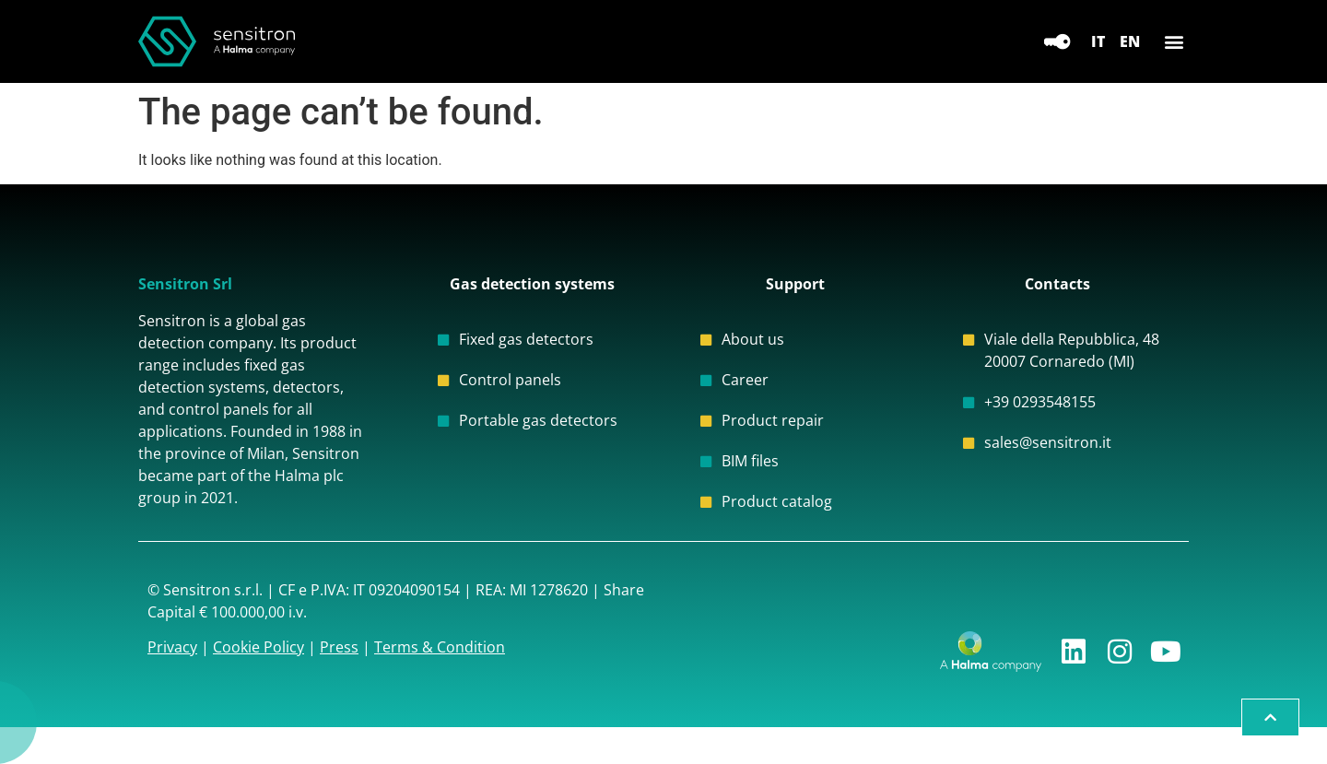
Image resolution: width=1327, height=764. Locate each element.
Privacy (172, 647)
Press (339, 647)
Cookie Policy (258, 647)
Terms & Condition (439, 647)
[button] (1173, 42)
